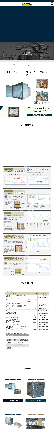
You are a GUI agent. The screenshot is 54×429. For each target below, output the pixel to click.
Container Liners (27, 3)
